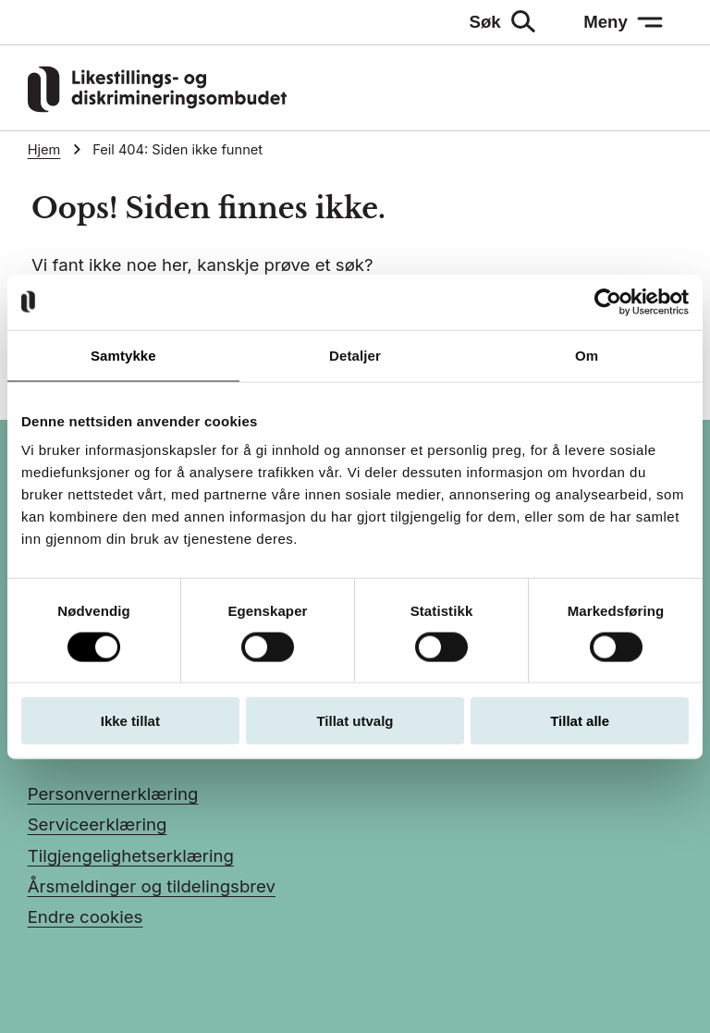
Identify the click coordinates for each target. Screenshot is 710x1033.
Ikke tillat (130, 721)
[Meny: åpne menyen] (623, 22)
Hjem (44, 149)
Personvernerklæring (113, 793)
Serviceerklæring (97, 824)
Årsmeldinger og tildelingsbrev (151, 886)
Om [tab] (586, 355)
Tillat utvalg (354, 721)
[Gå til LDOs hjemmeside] (157, 106)
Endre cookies (85, 916)
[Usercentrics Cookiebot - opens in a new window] (608, 301)
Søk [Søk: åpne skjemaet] (485, 21)
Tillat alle (579, 721)
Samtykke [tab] (123, 355)
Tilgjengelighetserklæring (131, 855)
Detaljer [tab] (355, 355)
